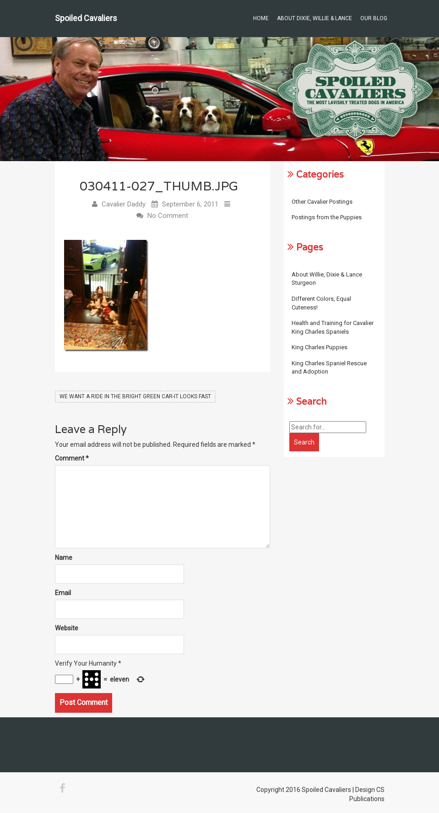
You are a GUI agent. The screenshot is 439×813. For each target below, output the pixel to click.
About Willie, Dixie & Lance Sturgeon (327, 279)
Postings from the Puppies (327, 217)
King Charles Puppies (319, 347)
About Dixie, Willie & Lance (314, 18)
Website (66, 628)
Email (63, 593)
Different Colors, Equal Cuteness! (321, 303)
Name (63, 558)
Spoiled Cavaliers (86, 18)
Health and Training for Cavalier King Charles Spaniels (333, 327)
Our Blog (373, 18)
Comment (72, 458)
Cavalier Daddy (124, 205)
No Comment (167, 216)
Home (261, 18)
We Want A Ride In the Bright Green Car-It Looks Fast (135, 397)
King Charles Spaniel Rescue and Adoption (329, 367)
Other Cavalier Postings (322, 201)
